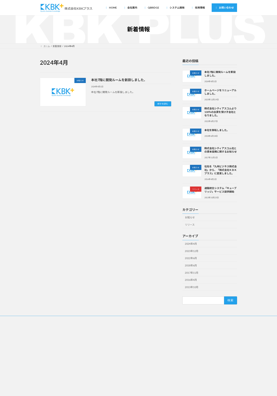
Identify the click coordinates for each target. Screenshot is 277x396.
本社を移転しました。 (216, 130)
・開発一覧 (117, 370)
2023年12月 (191, 251)
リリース (190, 224)
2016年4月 (191, 279)
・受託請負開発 (119, 358)
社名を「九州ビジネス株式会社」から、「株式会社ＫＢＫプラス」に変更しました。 (220, 170)
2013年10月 (191, 287)
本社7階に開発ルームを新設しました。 (119, 80)
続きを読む (162, 103)
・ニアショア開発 (120, 351)
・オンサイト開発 (120, 364)
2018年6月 (191, 265)
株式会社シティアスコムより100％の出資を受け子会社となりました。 (220, 112)
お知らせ (190, 217)
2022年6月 (191, 258)
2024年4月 (191, 243)
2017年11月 (191, 272)
